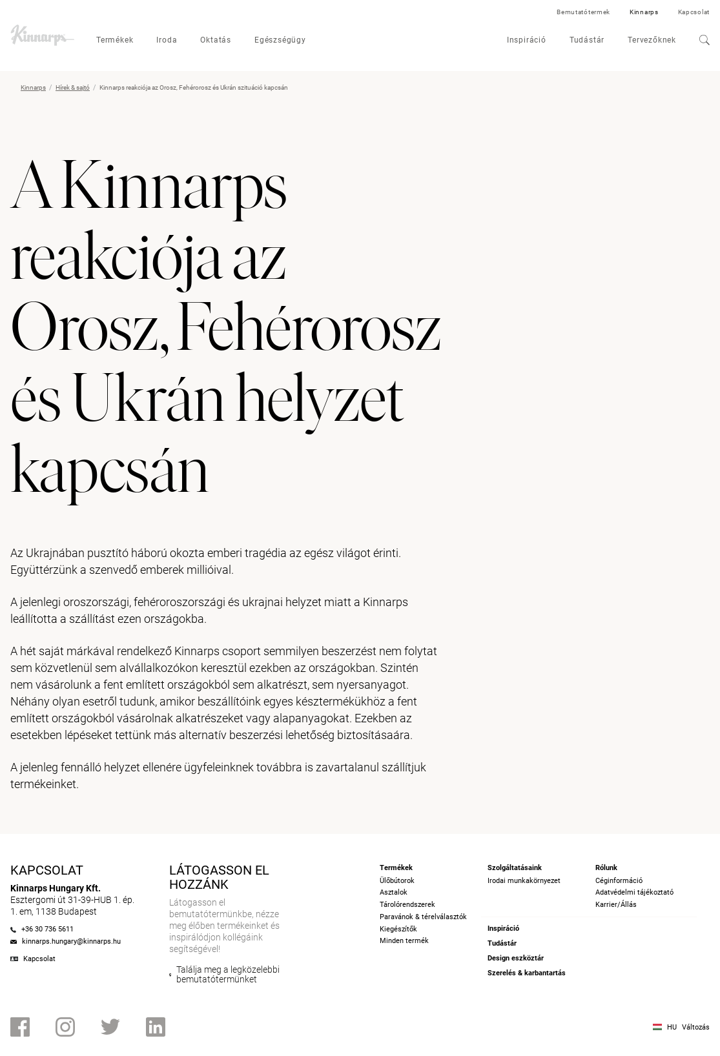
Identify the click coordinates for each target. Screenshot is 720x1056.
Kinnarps (644, 11)
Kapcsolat (694, 11)
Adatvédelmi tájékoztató (634, 892)
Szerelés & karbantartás (527, 973)
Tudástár (587, 40)
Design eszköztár (516, 958)
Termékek (114, 40)
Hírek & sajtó (73, 87)
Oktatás (215, 40)
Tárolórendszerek (407, 904)
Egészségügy (280, 40)
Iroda (166, 40)
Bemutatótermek (583, 11)
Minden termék (404, 941)
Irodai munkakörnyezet (524, 881)
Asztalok (393, 892)
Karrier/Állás (616, 904)
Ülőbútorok (397, 881)
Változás (696, 1027)
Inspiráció (526, 40)
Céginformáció (619, 881)
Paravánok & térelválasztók (423, 917)
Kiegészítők (398, 929)
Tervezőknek (652, 40)
